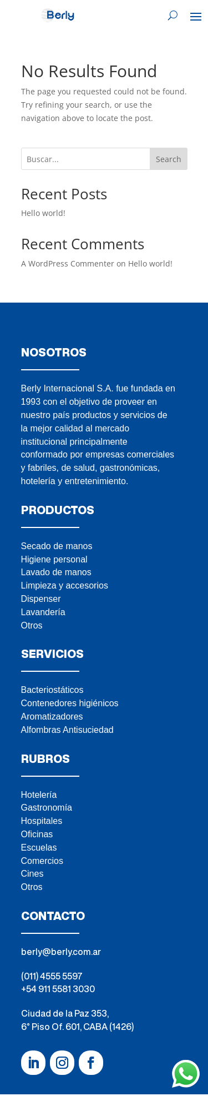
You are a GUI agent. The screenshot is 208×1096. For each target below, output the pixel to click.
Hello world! (43, 213)
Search (168, 159)
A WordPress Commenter (67, 263)
